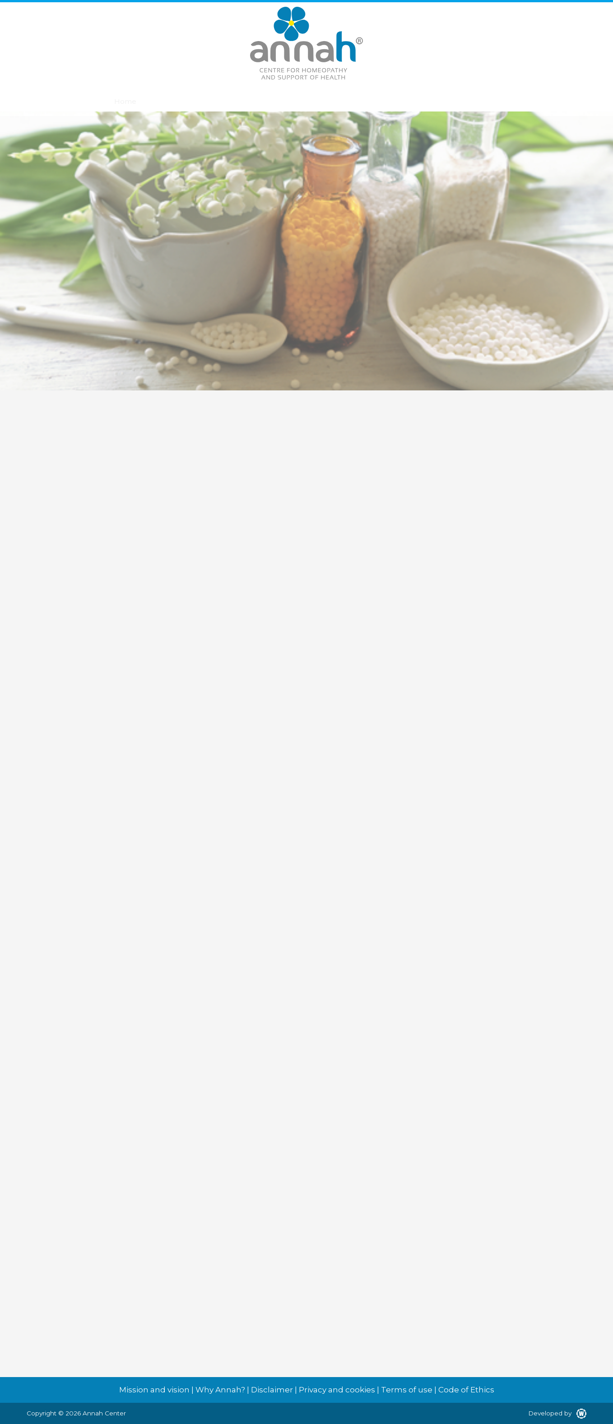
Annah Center (104, 1413)
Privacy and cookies (337, 1389)
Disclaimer (272, 1389)
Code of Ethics (466, 1389)
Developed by (557, 1413)
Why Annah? (220, 1389)
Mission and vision (154, 1389)
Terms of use (406, 1389)
